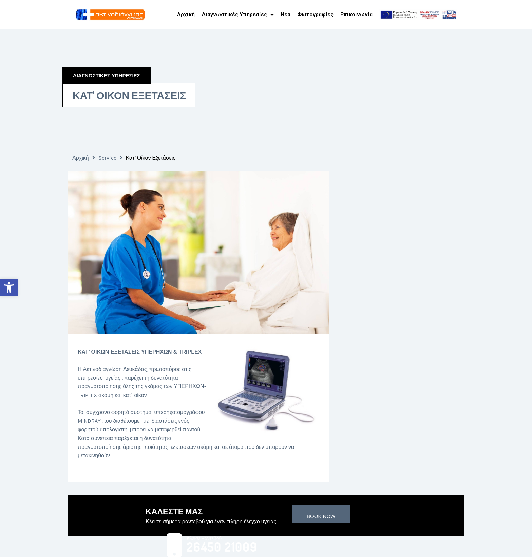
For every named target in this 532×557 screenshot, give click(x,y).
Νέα (285, 14)
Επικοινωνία (356, 14)
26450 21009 (222, 547)
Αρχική (186, 14)
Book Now (321, 516)
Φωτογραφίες (315, 14)
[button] (9, 287)
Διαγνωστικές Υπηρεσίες (238, 14)
